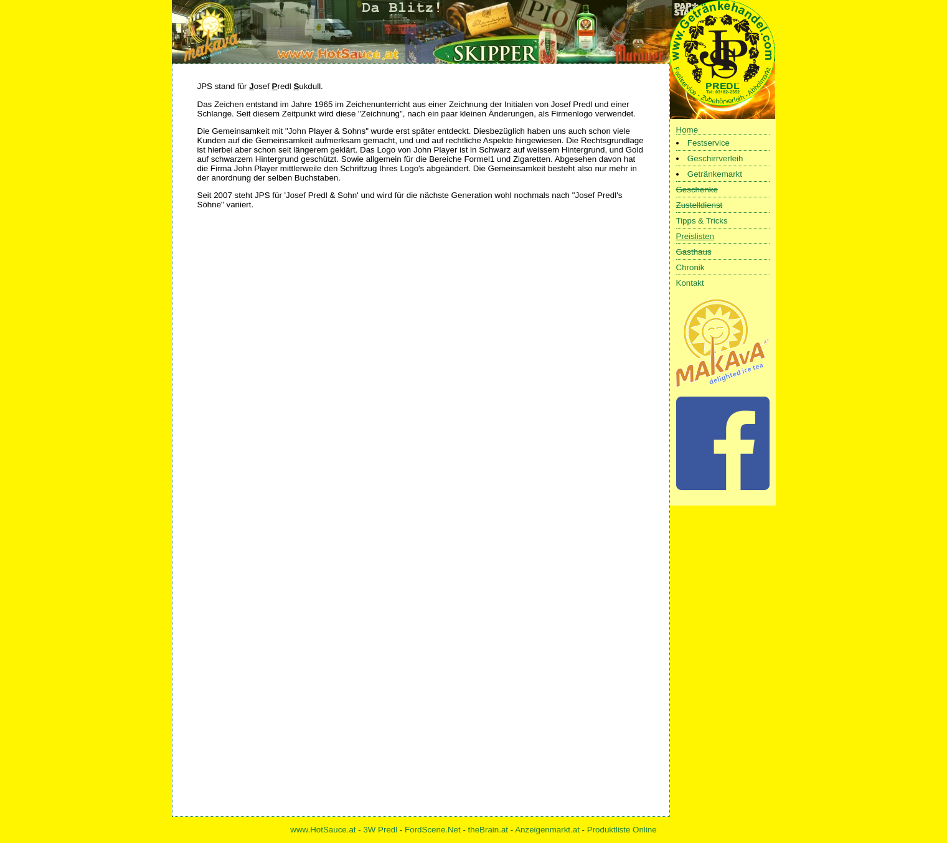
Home (687, 129)
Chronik (690, 267)
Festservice (708, 143)
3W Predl (380, 829)
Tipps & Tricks (702, 220)
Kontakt (690, 283)
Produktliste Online (622, 829)
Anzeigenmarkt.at (547, 829)
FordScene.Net (433, 829)
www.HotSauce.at (323, 829)
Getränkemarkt (714, 174)
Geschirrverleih (715, 158)
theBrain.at (488, 829)
